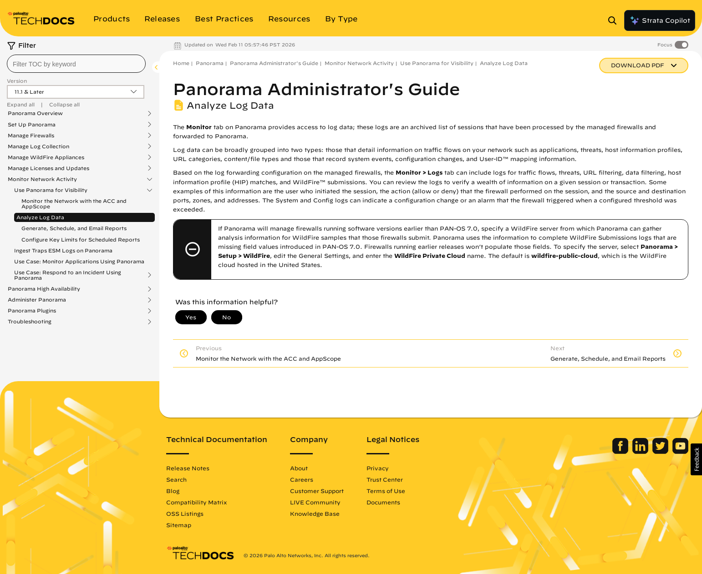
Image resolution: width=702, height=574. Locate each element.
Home (181, 63)
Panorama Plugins (32, 310)
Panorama (210, 63)
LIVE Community (315, 502)
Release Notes (187, 468)
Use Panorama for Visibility (50, 190)
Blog (172, 491)
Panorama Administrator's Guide (274, 63)
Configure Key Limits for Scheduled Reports (80, 239)
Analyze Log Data (40, 217)
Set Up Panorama (32, 124)
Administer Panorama (37, 299)
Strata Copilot (659, 20)
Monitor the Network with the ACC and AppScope (74, 203)
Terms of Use (385, 491)
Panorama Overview (35, 113)
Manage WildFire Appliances (46, 157)
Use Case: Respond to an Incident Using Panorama (67, 275)
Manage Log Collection (38, 146)
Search (176, 479)
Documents (383, 502)
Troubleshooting (29, 321)
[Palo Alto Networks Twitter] (661, 451)
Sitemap (178, 525)
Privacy (377, 468)
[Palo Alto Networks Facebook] (621, 451)
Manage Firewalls (31, 135)
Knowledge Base (315, 513)
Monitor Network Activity (42, 179)
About (299, 468)
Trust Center (384, 479)
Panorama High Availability (44, 289)
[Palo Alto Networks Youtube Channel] (680, 451)
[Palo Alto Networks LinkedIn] (641, 451)
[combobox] (76, 64)
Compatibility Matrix (196, 502)
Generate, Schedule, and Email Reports (74, 228)
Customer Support (317, 491)
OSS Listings (184, 513)
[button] (696, 459)
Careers (301, 479)
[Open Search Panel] (615, 20)
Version (17, 81)
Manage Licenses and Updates (48, 168)
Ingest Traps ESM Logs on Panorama (63, 250)
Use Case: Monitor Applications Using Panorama (79, 261)
